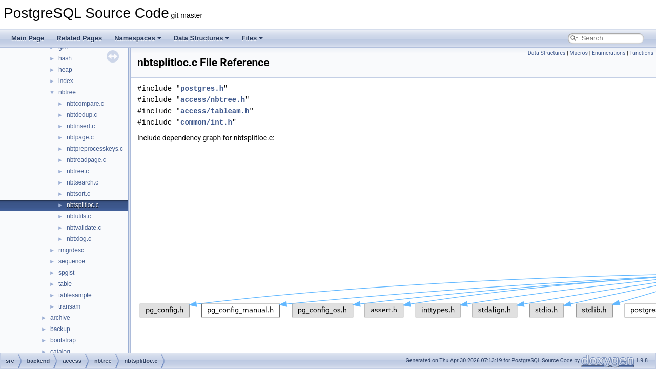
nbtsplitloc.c (83, 205)
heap (65, 69)
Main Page (27, 38)
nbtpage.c (80, 137)
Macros (578, 53)
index (65, 81)
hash (65, 58)
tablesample (75, 295)
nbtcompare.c (85, 103)
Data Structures (202, 38)
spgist (66, 272)
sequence (71, 261)
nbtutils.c (79, 216)
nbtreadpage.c (86, 159)
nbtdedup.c (82, 114)
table (65, 284)
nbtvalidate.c (84, 227)
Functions (641, 53)
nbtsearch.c (82, 182)
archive (60, 317)
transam (69, 306)
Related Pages (79, 38)
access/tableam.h (214, 111)
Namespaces (137, 38)
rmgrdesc (71, 250)
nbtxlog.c (79, 238)
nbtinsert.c (81, 126)
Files (252, 38)
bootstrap (63, 340)
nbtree (67, 92)
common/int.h (206, 122)
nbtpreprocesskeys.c (95, 148)
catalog (60, 351)
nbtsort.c (78, 193)
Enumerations (609, 53)
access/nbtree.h (212, 100)
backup (60, 329)
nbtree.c (78, 171)
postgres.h (201, 88)
